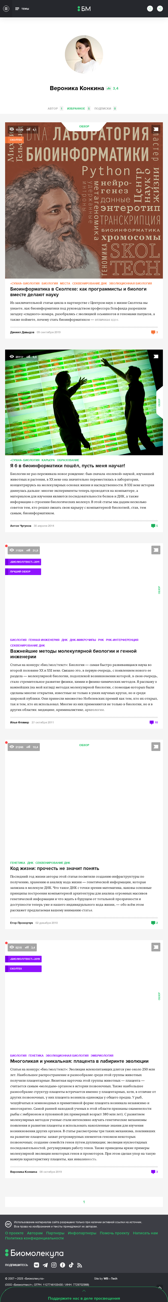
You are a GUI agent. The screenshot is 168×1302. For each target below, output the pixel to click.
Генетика (17, 862)
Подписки (105, 108)
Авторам (35, 1233)
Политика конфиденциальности (34, 1238)
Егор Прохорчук (21, 922)
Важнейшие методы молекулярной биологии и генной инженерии (73, 654)
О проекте (14, 1233)
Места (65, 283)
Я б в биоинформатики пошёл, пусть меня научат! (67, 466)
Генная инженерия (44, 639)
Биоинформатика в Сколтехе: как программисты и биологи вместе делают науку (78, 292)
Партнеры (55, 1233)
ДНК (65, 639)
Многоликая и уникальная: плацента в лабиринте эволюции (79, 1061)
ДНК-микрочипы (83, 639)
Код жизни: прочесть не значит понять (54, 868)
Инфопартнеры (82, 1233)
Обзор (84, 126)
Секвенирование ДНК (89, 283)
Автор (55, 108)
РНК (101, 639)
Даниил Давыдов (22, 332)
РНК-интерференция (122, 639)
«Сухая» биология (25, 283)
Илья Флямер (19, 722)
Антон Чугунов (20, 525)
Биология (50, 283)
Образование (68, 460)
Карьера (48, 460)
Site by (105, 1278)
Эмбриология (102, 1055)
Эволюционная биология (130, 283)
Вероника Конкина (23, 1171)
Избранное (79, 108)
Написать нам (145, 1233)
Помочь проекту (114, 1233)
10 (156, 722)
